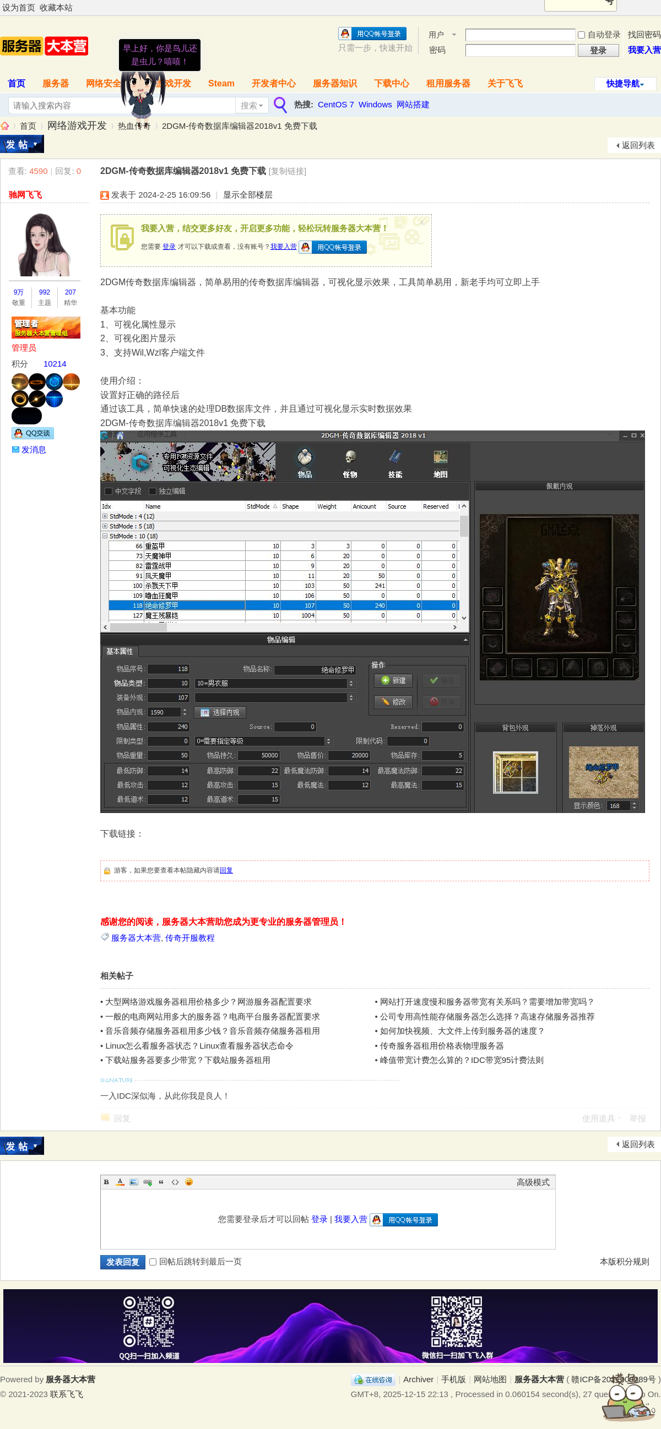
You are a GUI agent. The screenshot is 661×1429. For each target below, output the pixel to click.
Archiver (418, 1379)
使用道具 (598, 1118)
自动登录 (599, 34)
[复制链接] (287, 171)
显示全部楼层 (248, 194)
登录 (169, 246)
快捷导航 (623, 83)
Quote (161, 1181)
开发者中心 (274, 83)
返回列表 (638, 145)
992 (44, 292)
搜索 (249, 105)
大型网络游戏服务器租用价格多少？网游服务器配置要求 (208, 1001)
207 (70, 292)
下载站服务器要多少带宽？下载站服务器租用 (187, 1060)
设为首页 (18, 7)
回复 (226, 870)
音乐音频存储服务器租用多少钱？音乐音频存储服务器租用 (212, 1030)
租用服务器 (448, 83)
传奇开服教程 (190, 937)
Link (147, 1181)
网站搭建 (413, 104)
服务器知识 (335, 83)
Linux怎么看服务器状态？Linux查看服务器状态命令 (199, 1045)
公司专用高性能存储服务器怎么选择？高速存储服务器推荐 (487, 1016)
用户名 (436, 35)
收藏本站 (56, 7)
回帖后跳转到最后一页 (195, 1261)
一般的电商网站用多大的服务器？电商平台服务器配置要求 (212, 1016)
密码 (437, 49)
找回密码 (644, 34)
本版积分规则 (624, 1261)
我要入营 (644, 49)
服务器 (55, 83)
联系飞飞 (66, 1394)
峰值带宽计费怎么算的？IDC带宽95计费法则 (462, 1060)
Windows (375, 104)
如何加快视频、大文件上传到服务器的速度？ (462, 1030)
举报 (638, 1118)
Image (133, 1181)
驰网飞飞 (25, 194)
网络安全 (103, 83)
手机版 (453, 1379)
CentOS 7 (336, 104)
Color (120, 1181)
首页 (28, 125)
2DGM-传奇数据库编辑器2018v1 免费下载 (239, 125)
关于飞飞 (505, 83)
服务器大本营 (4, 126)
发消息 (33, 449)
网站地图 (490, 1379)
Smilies (188, 1181)
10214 (55, 363)
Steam (221, 83)
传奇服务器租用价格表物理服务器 (442, 1045)
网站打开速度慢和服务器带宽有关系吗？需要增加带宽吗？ (487, 1001)
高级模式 (533, 1182)
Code (175, 1181)
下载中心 (391, 83)
